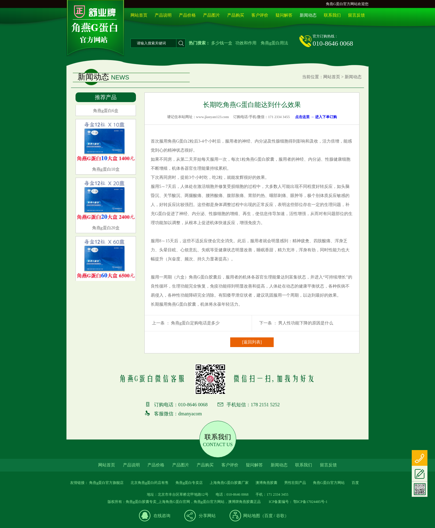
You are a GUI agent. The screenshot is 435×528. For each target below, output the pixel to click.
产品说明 (163, 15)
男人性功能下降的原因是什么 (305, 323)
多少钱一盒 (221, 43)
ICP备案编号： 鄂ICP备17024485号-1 (297, 502)
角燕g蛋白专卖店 (189, 483)
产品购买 (235, 15)
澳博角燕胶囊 (266, 483)
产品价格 (187, 15)
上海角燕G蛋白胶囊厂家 (229, 483)
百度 (268, 516)
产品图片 (211, 15)
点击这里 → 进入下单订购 (316, 117)
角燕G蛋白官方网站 (329, 483)
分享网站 (207, 516)
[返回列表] (252, 342)
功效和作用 (245, 43)
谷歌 (280, 516)
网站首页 (138, 15)
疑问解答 (284, 15)
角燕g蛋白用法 (274, 43)
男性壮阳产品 (295, 483)
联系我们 (332, 15)
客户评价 (259, 15)
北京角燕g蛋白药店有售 (149, 483)
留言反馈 (356, 15)
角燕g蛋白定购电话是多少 (195, 323)
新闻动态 (308, 15)
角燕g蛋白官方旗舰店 (106, 483)
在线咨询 (161, 516)
